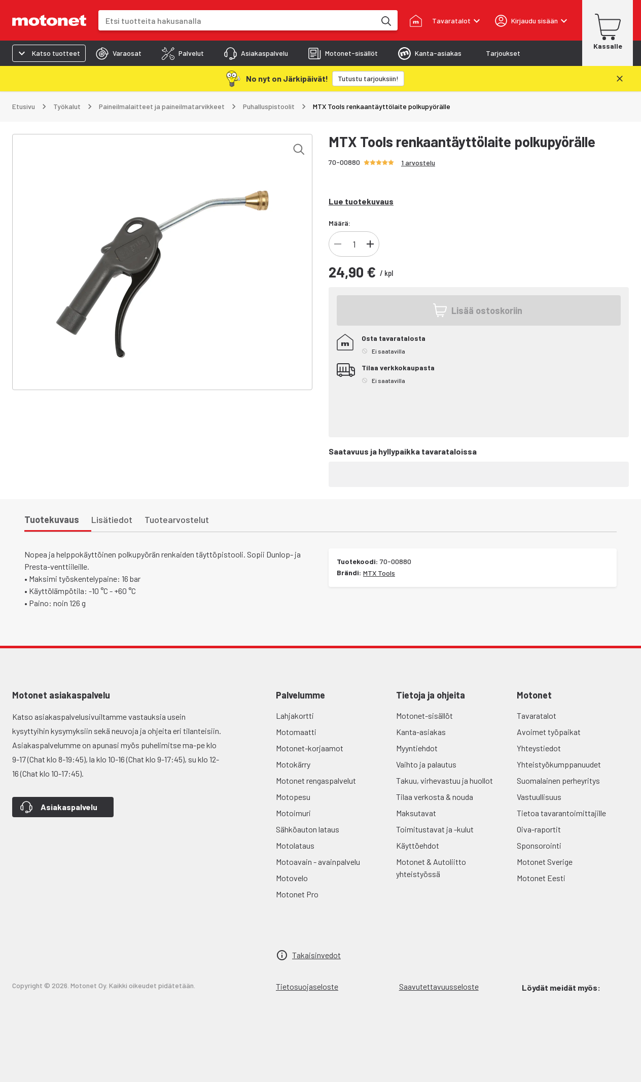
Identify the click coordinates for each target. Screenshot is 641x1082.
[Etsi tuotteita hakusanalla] (385, 20)
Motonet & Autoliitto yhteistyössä (431, 868)
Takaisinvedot (316, 955)
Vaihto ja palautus (426, 764)
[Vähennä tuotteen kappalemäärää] (337, 244)
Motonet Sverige (545, 861)
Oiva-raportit (539, 829)
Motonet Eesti (541, 878)
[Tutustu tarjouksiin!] (368, 78)
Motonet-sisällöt (424, 715)
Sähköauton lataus (307, 829)
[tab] (119, 53)
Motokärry (293, 764)
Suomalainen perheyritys (558, 780)
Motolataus (295, 845)
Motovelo (292, 878)
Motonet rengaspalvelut (316, 780)
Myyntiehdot (417, 748)
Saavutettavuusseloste (439, 986)
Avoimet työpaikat (549, 732)
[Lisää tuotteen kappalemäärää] (370, 244)
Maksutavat (416, 813)
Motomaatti (296, 732)
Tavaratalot (536, 715)
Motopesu (293, 796)
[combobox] (237, 20)
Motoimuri (293, 813)
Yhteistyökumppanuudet (559, 764)
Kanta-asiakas (421, 732)
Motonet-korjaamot (309, 748)
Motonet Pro (297, 894)
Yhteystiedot (539, 748)
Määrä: (339, 223)
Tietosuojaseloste (307, 986)
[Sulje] (619, 78)
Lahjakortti (295, 715)
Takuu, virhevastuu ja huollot (444, 780)
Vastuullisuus (539, 796)
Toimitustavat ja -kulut (435, 829)
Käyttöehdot (417, 845)
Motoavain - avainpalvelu (318, 861)
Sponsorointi (539, 845)
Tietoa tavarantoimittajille (561, 813)
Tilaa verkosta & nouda (434, 796)
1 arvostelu (418, 162)
